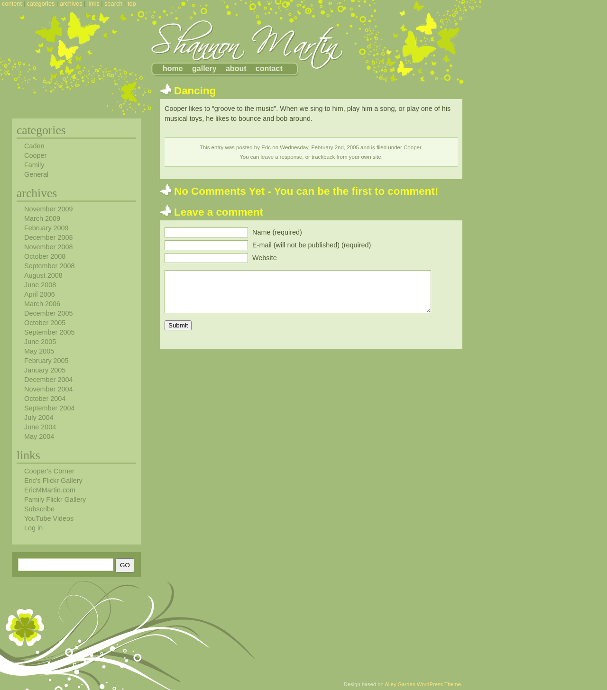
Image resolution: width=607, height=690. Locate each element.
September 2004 (49, 408)
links (93, 3)
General (36, 174)
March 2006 (42, 304)
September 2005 (49, 332)
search (113, 3)
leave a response (282, 157)
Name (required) (277, 232)
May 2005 (39, 351)
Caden (34, 146)
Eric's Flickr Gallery (53, 480)
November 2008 (48, 247)
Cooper (412, 147)
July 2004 (39, 417)
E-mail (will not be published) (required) (311, 245)
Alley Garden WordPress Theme (423, 684)
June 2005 (40, 341)
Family (34, 165)
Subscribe (39, 509)
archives (71, 3)
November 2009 (48, 209)
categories (41, 3)
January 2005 (44, 370)
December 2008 (48, 237)
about (236, 68)
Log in (33, 528)
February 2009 (46, 228)
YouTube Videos (49, 518)
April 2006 (39, 294)
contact (269, 68)
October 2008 (44, 256)
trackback (323, 157)
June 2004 (40, 427)
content (12, 3)
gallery (204, 68)
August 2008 (43, 275)
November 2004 (48, 389)
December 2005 (48, 313)
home (173, 68)
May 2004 (39, 436)
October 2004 (44, 398)
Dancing (195, 91)
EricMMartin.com (49, 490)
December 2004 (48, 379)
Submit (178, 325)
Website (264, 258)
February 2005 (46, 360)
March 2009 (42, 218)
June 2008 (40, 285)
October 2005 (44, 323)
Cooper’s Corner (49, 471)
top (132, 3)
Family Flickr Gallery (55, 499)
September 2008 (49, 266)
